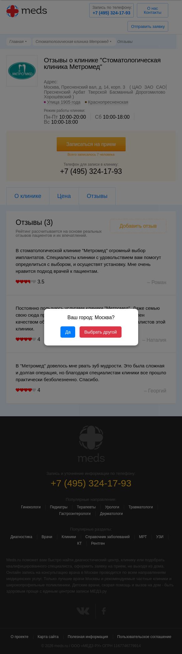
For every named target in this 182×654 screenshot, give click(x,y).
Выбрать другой (100, 332)
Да (67, 332)
